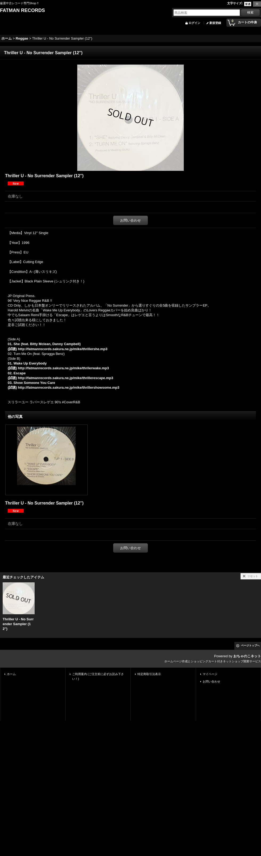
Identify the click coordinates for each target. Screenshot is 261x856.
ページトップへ (250, 645)
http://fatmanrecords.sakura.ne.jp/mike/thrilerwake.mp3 (63, 368)
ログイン (194, 22)
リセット (252, 576)
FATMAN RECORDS (22, 10)
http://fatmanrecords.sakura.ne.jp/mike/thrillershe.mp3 (62, 349)
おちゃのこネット (247, 656)
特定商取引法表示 (149, 674)
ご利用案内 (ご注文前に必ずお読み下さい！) (98, 676)
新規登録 (215, 22)
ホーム (11, 674)
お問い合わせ (130, 220)
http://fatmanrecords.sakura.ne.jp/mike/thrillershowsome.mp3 (68, 387)
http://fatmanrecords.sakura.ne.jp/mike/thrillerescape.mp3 (65, 378)
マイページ (210, 674)
